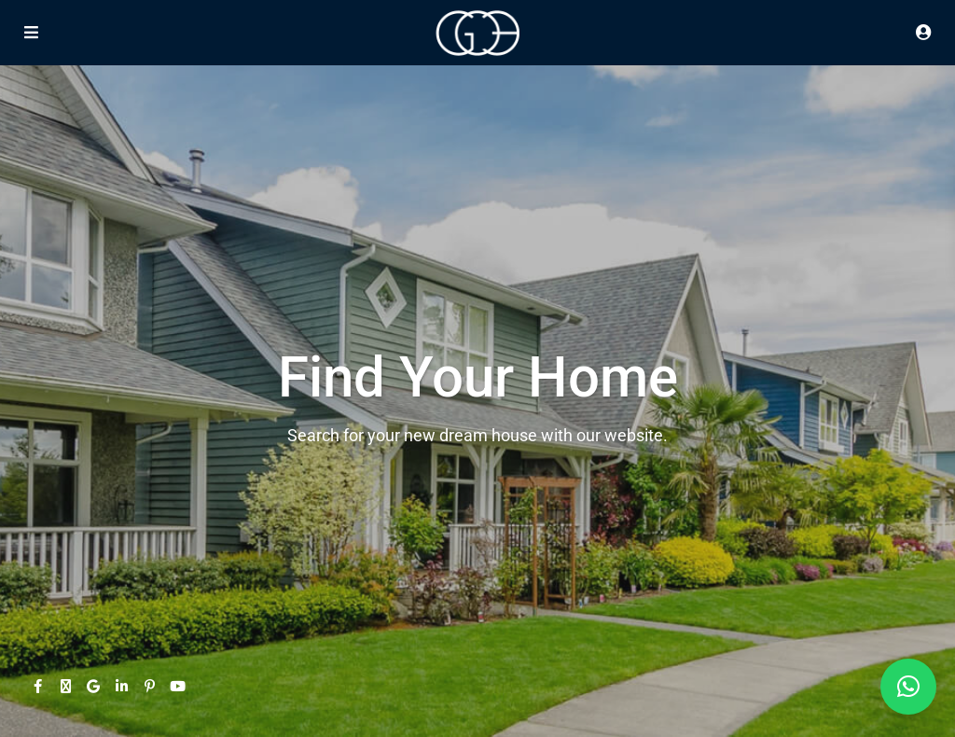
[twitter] (65, 686)
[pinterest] (149, 686)
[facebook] (37, 686)
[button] (908, 687)
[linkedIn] (121, 686)
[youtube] (177, 686)
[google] (93, 686)
